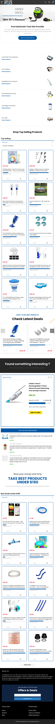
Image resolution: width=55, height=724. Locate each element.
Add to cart (36, 413)
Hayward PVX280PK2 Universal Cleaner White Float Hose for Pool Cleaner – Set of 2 (40, 340)
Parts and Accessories (16, 433)
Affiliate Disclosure (34, 715)
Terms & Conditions (34, 713)
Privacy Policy (32, 710)
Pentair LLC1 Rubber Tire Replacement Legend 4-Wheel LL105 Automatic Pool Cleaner (14, 587)
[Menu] (2, 2)
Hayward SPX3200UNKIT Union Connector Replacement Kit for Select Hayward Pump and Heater (40, 651)
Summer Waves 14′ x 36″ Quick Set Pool (39, 202)
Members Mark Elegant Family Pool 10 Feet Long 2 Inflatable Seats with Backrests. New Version (40, 298)
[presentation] (3, 331)
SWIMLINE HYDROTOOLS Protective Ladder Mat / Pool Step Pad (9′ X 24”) (31, 437)
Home (3, 710)
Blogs (3, 715)
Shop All (4, 713)
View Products (6, 59)
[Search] (45, 2)
